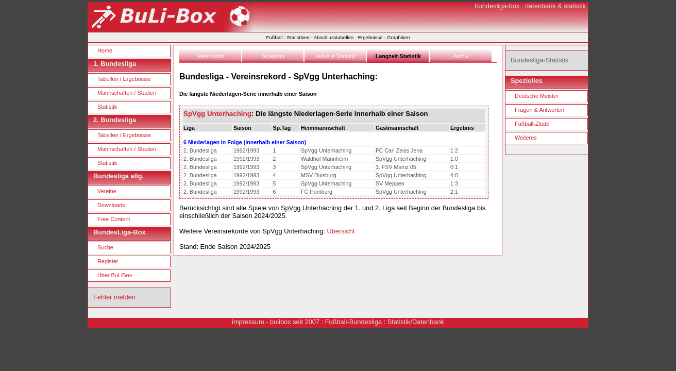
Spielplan (273, 56)
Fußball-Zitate (532, 124)
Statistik (107, 107)
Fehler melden (114, 297)
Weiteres (526, 137)
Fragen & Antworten (539, 110)
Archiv (461, 56)
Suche (105, 247)
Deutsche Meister (537, 96)
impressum (248, 322)
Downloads (111, 205)
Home (104, 50)
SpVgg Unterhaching (217, 113)
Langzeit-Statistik (398, 56)
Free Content (113, 219)
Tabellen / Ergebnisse (124, 79)
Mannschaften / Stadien (126, 93)
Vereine (106, 191)
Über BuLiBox (114, 275)
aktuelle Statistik (336, 56)
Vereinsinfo (210, 56)
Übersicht (340, 231)
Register (108, 261)
